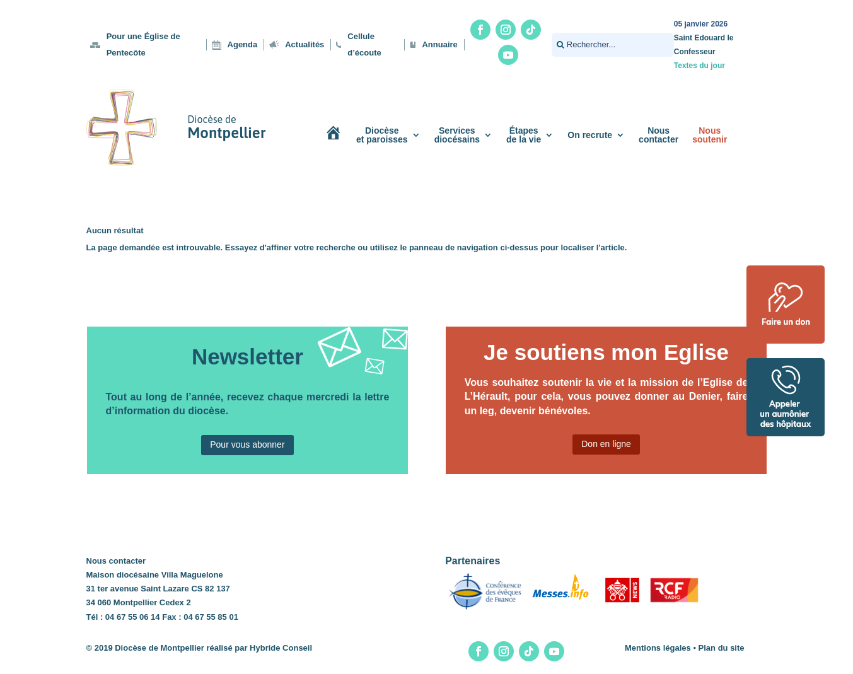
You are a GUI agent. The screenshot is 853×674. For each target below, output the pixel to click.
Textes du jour (699, 65)
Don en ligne (606, 444)
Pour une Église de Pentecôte (143, 44)
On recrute (589, 135)
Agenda (243, 44)
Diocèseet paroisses (382, 134)
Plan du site (722, 648)
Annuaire (439, 44)
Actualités (304, 44)
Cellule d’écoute (364, 44)
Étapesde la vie (523, 134)
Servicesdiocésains (457, 134)
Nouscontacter (658, 134)
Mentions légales (658, 648)
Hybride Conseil (281, 648)
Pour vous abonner (247, 444)
